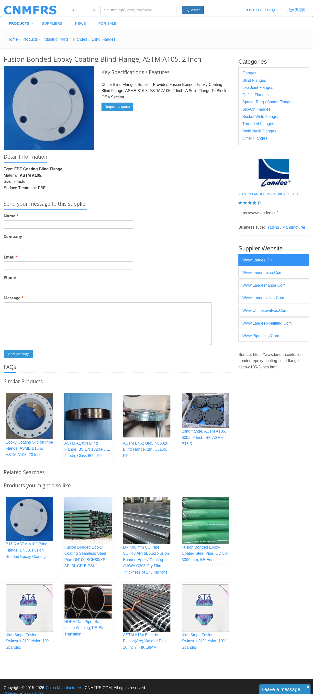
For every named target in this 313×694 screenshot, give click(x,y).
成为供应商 (296, 10)
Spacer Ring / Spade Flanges (267, 102)
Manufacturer (293, 227)
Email (11, 257)
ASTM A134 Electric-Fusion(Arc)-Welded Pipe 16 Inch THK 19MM (145, 641)
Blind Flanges (103, 39)
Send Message (18, 354)
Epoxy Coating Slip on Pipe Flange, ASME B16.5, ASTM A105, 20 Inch (29, 448)
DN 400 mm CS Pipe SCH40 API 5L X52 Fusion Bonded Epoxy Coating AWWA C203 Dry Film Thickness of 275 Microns (146, 559)
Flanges (80, 39)
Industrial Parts (56, 39)
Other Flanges (254, 138)
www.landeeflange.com (264, 285)
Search (193, 10)
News (80, 23)
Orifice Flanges (255, 95)
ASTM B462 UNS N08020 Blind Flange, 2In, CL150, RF (145, 449)
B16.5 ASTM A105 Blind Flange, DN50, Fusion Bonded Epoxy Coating (26, 550)
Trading (272, 227)
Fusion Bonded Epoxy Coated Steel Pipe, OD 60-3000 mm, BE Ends (205, 553)
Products (19, 23)
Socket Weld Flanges (260, 117)
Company (13, 236)
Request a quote (117, 107)
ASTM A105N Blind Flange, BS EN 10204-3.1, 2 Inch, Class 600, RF (87, 449)
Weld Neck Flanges (259, 131)
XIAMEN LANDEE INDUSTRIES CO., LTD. (269, 194)
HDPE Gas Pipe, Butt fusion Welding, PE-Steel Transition (86, 628)
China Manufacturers (64, 688)
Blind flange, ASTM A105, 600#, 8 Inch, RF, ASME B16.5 (204, 437)
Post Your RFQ (260, 10)
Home (12, 39)
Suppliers (52, 23)
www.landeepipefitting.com (267, 323)
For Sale (107, 23)
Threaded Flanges (258, 124)
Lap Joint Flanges (257, 87)
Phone (10, 277)
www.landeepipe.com (262, 273)
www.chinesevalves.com (264, 310)
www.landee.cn (257, 260)
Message (13, 298)
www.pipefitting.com (260, 336)
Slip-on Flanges (256, 109)
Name (11, 216)
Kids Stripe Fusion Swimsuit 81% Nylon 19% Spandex (28, 641)
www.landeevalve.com (263, 298)
